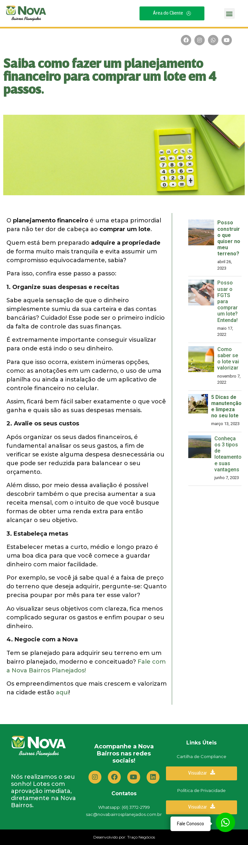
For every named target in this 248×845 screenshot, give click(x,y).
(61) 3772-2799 (136, 807)
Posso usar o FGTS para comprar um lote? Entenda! (227, 301)
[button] (229, 13)
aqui (62, 692)
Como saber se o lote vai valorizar (228, 358)
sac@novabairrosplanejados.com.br (124, 814)
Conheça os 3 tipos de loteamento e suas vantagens (228, 454)
